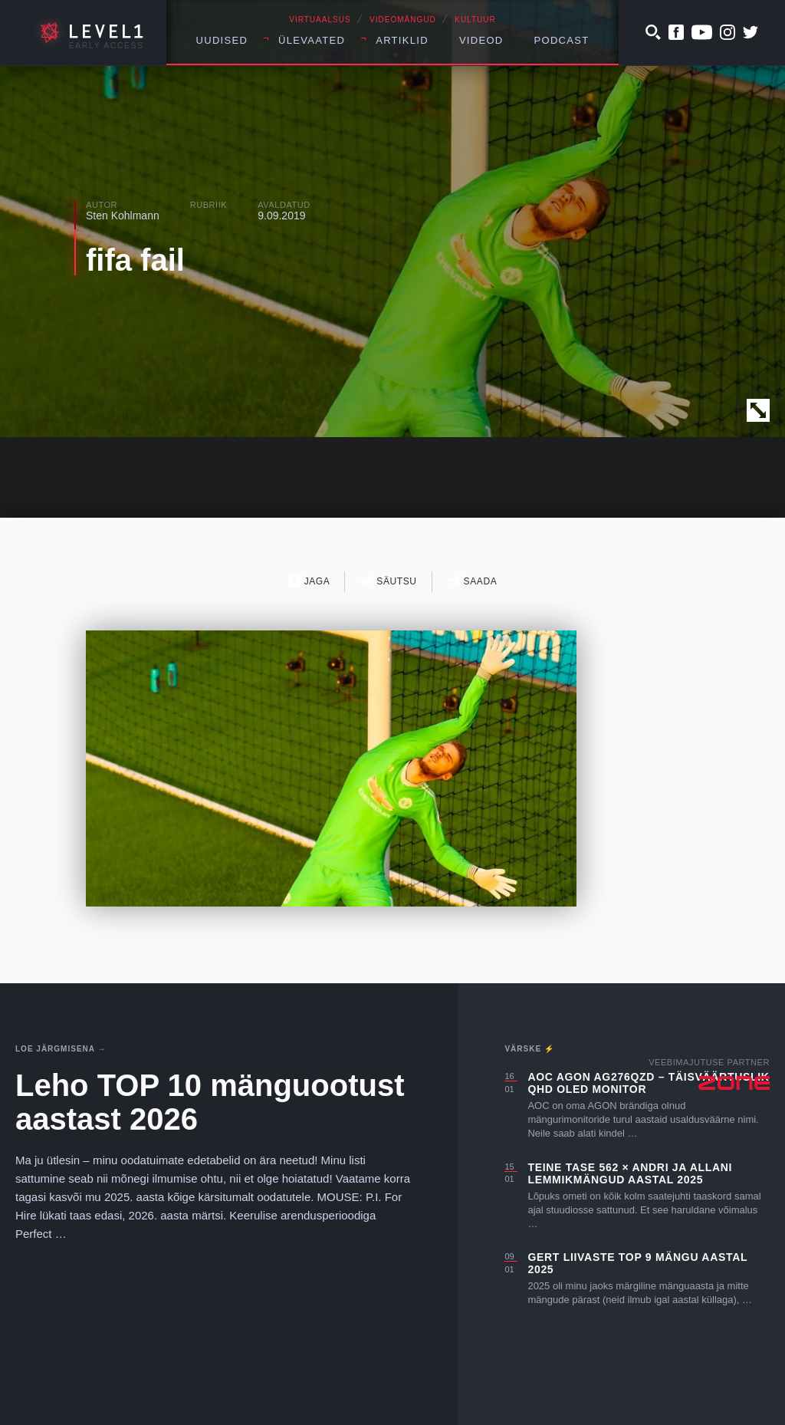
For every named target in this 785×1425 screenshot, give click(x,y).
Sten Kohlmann (122, 215)
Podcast (562, 40)
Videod (481, 40)
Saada (473, 580)
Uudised (222, 40)
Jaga (309, 580)
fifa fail (135, 260)
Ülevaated (311, 40)
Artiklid (402, 40)
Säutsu (388, 580)
